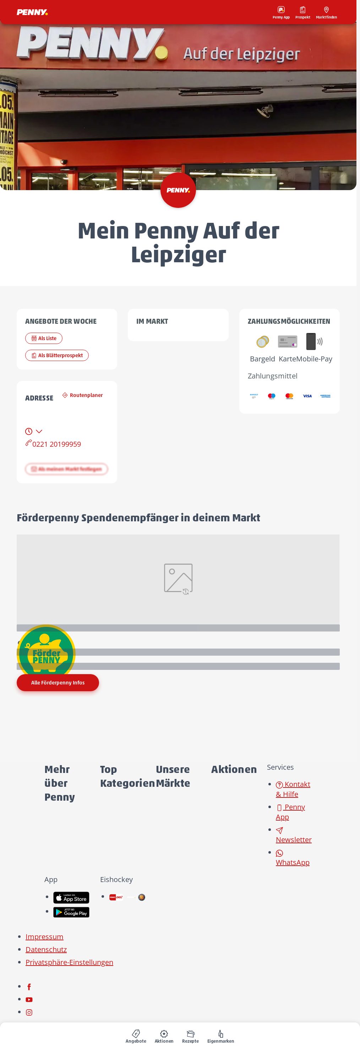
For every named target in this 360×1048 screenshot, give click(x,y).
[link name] (71, 897)
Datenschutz (46, 949)
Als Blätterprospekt (57, 355)
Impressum (45, 936)
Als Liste (43, 338)
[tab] (34, 431)
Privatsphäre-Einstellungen (69, 962)
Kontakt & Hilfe (293, 789)
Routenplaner (82, 395)
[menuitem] (136, 1035)
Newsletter (294, 835)
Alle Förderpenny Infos (57, 682)
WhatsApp (293, 858)
